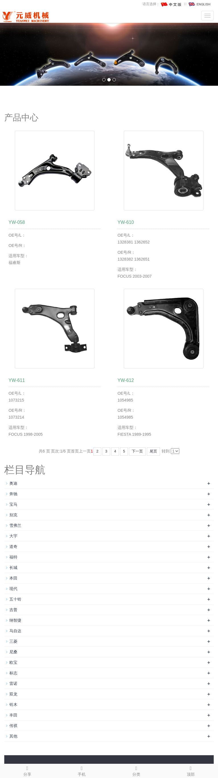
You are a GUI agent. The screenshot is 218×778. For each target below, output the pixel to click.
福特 (13, 557)
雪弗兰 (15, 525)
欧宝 (13, 662)
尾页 (153, 451)
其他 (13, 736)
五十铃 (15, 599)
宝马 (13, 504)
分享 (27, 770)
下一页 (137, 451)
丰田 (13, 715)
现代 (13, 588)
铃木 (13, 704)
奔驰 (13, 494)
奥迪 (13, 483)
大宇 (13, 536)
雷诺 (13, 683)
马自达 (15, 630)
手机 (82, 770)
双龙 (13, 694)
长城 (13, 567)
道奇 (13, 546)
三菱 (13, 641)
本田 (13, 578)
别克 (13, 515)
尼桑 (13, 652)
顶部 (191, 770)
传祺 (13, 725)
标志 (13, 673)
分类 (136, 770)
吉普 (13, 609)
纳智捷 (15, 620)
